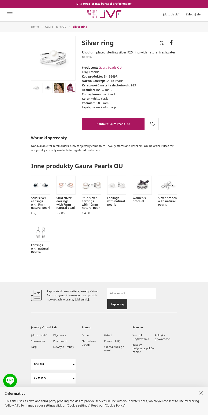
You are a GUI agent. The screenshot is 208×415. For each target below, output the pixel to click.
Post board (60, 341)
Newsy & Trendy (63, 347)
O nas (85, 335)
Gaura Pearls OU (55, 27)
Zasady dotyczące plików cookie (143, 348)
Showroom (38, 341)
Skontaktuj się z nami (114, 348)
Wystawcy (59, 335)
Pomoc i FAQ (112, 341)
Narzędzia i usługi (89, 343)
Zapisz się (117, 304)
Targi (34, 347)
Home (35, 27)
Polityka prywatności (163, 337)
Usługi (108, 335)
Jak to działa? (171, 14)
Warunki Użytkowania (141, 337)
